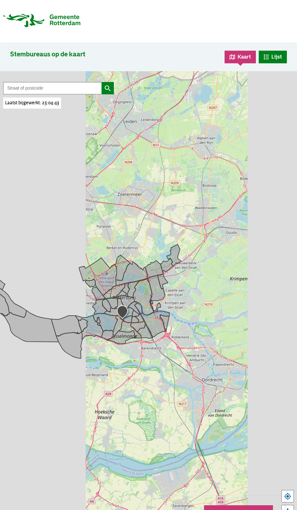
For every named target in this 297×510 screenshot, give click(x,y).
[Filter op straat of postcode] (52, 88)
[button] (123, 313)
